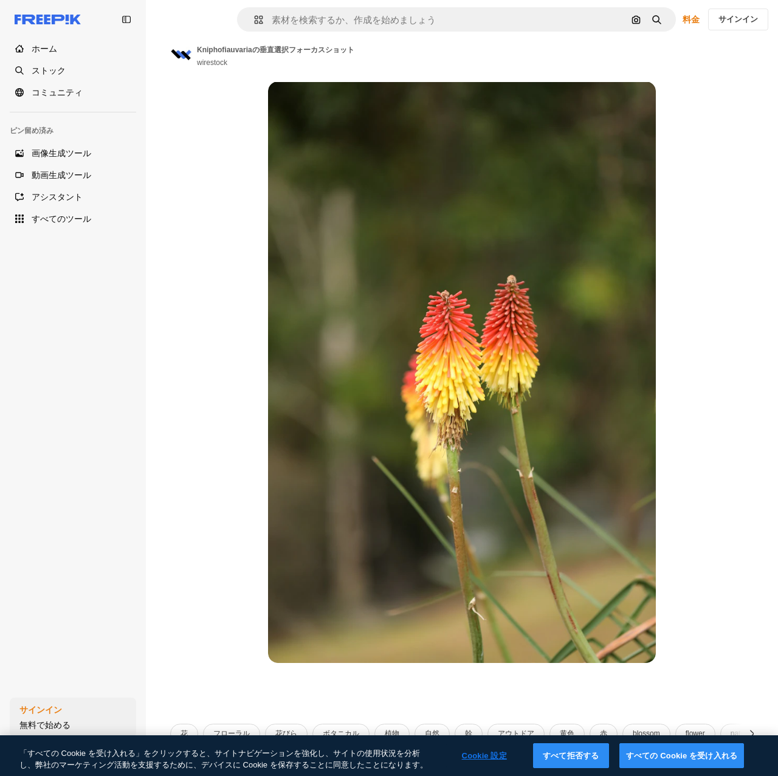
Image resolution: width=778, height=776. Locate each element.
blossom (646, 733)
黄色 (567, 733)
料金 (691, 19)
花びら (286, 733)
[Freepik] (48, 19)
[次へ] (752, 734)
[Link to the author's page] (181, 55)
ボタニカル (341, 733)
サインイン (738, 19)
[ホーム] (73, 48)
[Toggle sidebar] (126, 19)
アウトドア (516, 733)
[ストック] (73, 70)
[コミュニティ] (73, 92)
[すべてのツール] (73, 218)
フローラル (231, 733)
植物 (392, 733)
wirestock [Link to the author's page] (212, 62)
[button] (253, 19)
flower (695, 733)
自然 (432, 733)
